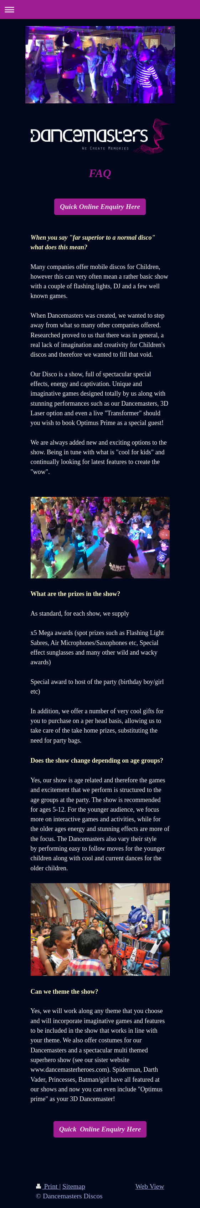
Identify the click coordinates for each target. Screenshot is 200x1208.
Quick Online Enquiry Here (100, 206)
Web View (149, 1186)
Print (48, 1186)
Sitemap (73, 1186)
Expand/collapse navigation (100, 9)
